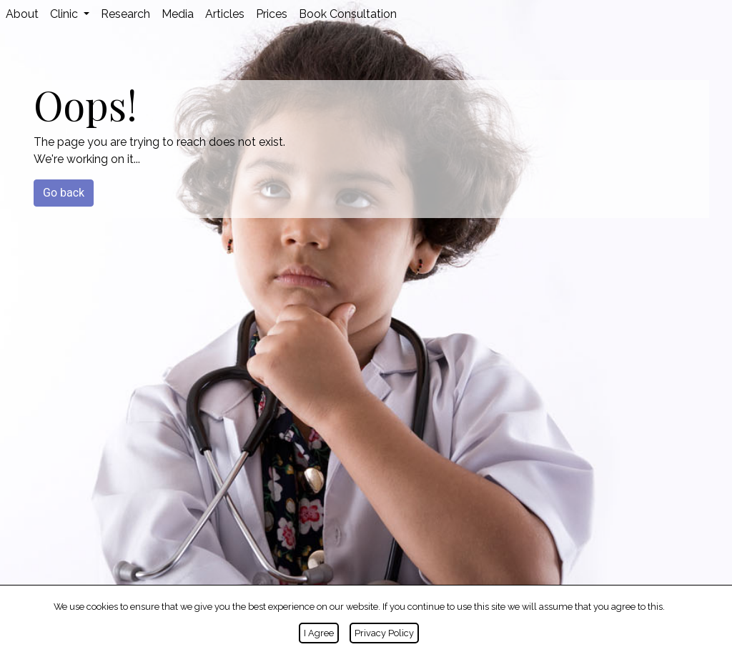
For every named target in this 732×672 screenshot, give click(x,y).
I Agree (319, 633)
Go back (63, 192)
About (22, 14)
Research (125, 14)
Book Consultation (348, 14)
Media (178, 14)
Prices (271, 14)
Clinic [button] (65, 14)
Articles (224, 14)
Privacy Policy (384, 633)
